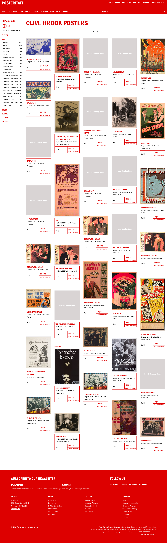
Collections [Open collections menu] (12, 11)
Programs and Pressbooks (8, 68)
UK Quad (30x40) (9, 99)
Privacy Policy (150, 527)
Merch (117, 2)
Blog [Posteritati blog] (111, 2)
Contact (125, 517)
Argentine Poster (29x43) (11, 90)
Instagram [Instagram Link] (114, 484)
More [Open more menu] (65, 11)
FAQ (124, 500)
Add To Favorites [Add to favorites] (45, 69)
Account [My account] (146, 2)
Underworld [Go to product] (61, 436)
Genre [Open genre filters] (4, 110)
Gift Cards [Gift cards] (126, 2)
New (3, 11)
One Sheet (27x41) (9, 72)
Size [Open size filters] (3, 39)
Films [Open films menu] (21, 11)
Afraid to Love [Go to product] (118, 72)
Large (5, 54)
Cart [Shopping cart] (163, 2)
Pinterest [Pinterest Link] (143, 484)
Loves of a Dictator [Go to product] (148, 334)
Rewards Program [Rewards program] (129, 506)
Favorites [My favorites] (156, 2)
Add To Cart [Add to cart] (44, 66)
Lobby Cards (7, 64)
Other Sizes (7, 105)
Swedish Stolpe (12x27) (11, 102)
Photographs (7, 60)
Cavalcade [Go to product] (31, 103)
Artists (58, 11)
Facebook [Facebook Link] (133, 484)
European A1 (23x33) (10, 78)
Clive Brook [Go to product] (117, 131)
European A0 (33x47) (10, 87)
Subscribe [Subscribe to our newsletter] (66, 485)
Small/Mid (6, 48)
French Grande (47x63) (11, 93)
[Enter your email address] (41, 485)
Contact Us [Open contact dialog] (15, 508)
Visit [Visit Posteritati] (134, 2)
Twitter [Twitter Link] (124, 484)
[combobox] (133, 11)
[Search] (164, 11)
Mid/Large (6, 51)
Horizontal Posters (9, 57)
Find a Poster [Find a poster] (90, 500)
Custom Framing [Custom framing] (91, 503)
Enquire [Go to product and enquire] (71, 86)
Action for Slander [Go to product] (35, 59)
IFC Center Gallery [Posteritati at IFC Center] (55, 506)
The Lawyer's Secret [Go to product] (121, 248)
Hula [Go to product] (57, 220)
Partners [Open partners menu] (28, 11)
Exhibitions (52, 508)
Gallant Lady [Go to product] (89, 191)
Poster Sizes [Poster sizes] (127, 511)
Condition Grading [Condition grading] (129, 508)
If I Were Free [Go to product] (32, 219)
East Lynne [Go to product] (145, 143)
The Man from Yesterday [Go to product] (65, 324)
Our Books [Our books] (52, 514)
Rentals (88, 508)
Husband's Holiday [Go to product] (148, 207)
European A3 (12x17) (10, 84)
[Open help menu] (139, 2)
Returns (125, 514)
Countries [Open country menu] (44, 11)
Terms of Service (137, 527)
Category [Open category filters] (5, 121)
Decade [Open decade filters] (5, 114)
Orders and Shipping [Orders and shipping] (130, 503)
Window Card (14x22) (10, 75)
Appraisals (89, 511)
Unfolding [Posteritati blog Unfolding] (52, 503)
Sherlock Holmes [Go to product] (120, 438)
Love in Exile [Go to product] (117, 313)
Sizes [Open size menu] (52, 11)
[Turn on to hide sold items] (4, 26)
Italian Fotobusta (8, 96)
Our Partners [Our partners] (53, 511)
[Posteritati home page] (12, 3)
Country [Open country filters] (5, 117)
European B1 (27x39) (10, 81)
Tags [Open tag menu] (36, 11)
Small (5, 45)
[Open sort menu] (95, 31)
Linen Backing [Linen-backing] (90, 506)
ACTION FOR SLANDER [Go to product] (92, 72)
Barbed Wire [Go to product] (146, 78)
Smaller (5, 42)
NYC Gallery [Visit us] (52, 500)
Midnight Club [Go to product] (90, 350)
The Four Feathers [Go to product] (120, 189)
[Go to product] (38, 46)
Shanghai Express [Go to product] (120, 376)
